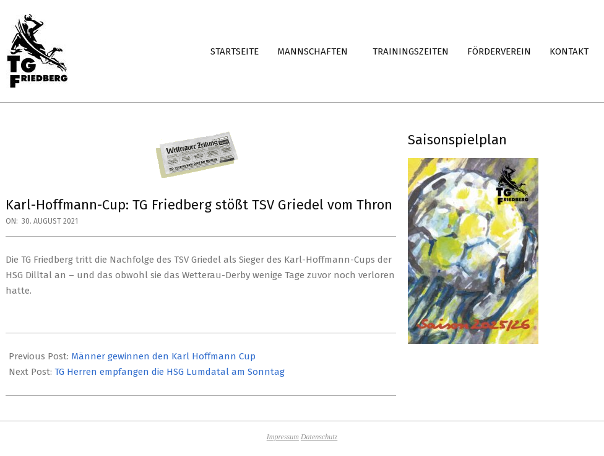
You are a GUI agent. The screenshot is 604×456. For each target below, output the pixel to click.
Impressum (283, 436)
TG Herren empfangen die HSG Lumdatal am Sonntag (169, 371)
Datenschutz (319, 436)
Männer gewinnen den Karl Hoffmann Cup (163, 356)
